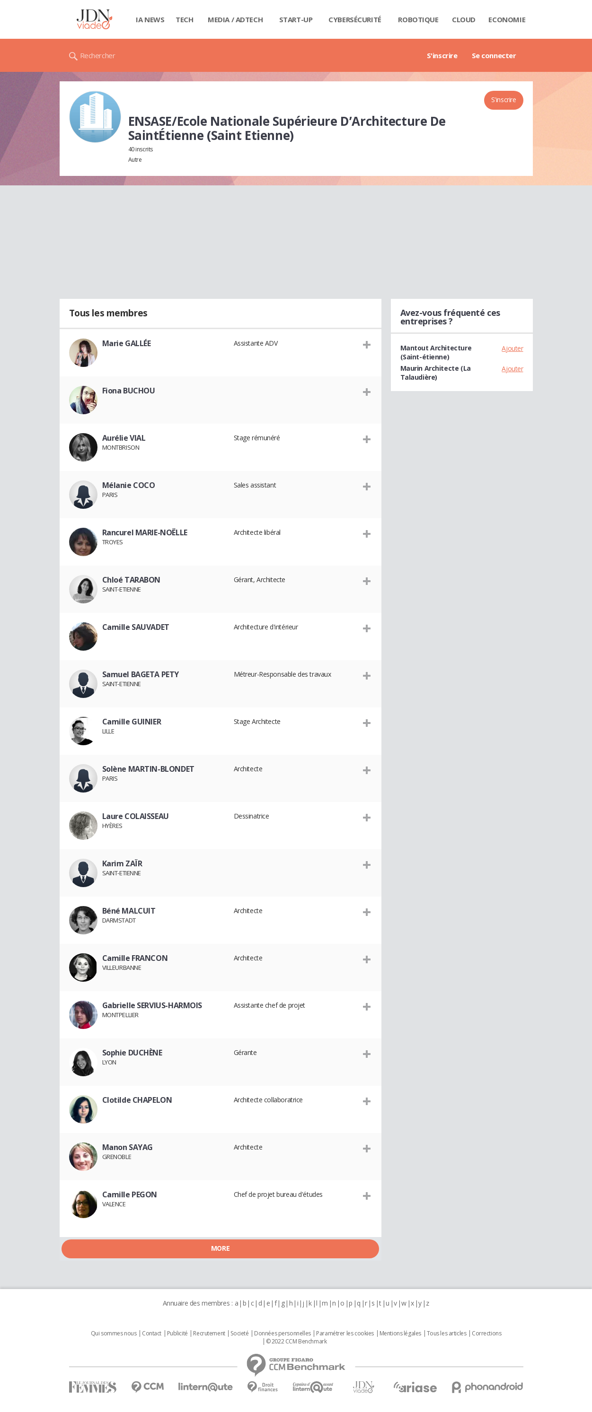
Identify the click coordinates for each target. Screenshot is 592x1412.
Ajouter (512, 348)
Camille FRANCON (135, 958)
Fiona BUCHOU (128, 390)
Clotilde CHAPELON (137, 1100)
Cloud (464, 19)
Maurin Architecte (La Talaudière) (435, 373)
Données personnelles (282, 1333)
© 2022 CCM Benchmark (296, 1341)
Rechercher (97, 55)
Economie (506, 19)
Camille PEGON (130, 1194)
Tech (184, 19)
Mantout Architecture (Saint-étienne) (436, 352)
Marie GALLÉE (126, 343)
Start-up (296, 19)
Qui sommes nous (114, 1333)
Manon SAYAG (127, 1147)
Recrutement (209, 1333)
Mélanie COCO (128, 485)
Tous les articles (447, 1333)
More (220, 1248)
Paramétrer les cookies (345, 1333)
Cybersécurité (354, 19)
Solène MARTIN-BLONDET (148, 769)
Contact (151, 1333)
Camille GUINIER (131, 721)
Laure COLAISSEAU (135, 816)
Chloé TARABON (131, 580)
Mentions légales (400, 1333)
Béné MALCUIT (129, 911)
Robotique (418, 19)
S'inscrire (442, 55)
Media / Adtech (235, 19)
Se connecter (494, 55)
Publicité (177, 1333)
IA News (150, 19)
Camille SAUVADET (135, 627)
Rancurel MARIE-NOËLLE (144, 532)
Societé (239, 1333)
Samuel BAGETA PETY (140, 674)
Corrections (486, 1333)
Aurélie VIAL (124, 438)
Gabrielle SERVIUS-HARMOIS (152, 1005)
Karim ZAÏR (122, 863)
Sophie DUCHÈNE (132, 1052)
